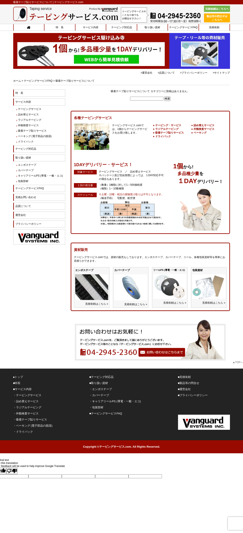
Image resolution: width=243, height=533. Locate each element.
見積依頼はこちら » (96, 303)
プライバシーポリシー (28, 223)
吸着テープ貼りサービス (169, 132)
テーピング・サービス (168, 125)
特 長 (60, 27)
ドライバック (26, 141)
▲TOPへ (238, 362)
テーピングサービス (29, 109)
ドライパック (163, 136)
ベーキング (200, 132)
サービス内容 (90, 27)
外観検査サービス (204, 129)
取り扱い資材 (152, 27)
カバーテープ (26, 170)
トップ (19, 377)
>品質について (166, 72)
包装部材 (23, 181)
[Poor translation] (12, 471)
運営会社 (20, 215)
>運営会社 (146, 72)
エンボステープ (27, 164)
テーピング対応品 (121, 27)
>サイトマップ (221, 72)
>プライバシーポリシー (193, 72)
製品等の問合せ (189, 383)
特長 (17, 383)
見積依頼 (214, 27)
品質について (23, 206)
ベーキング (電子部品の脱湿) (35, 136)
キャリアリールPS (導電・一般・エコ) (40, 175)
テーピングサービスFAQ (183, 27)
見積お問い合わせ (25, 197)
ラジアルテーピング (167, 129)
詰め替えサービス (204, 125)
